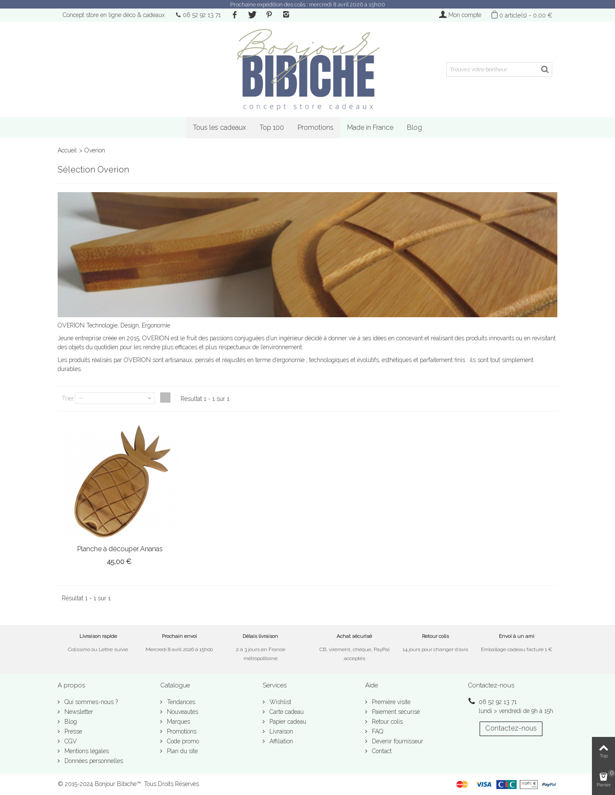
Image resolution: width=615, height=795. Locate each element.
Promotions (316, 127)
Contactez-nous (511, 728)
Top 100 (272, 127)
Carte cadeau (286, 711)
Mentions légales (86, 751)
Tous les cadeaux (219, 127)
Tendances (180, 702)
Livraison (280, 731)
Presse (72, 731)
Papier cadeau (287, 721)
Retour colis (386, 721)
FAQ (376, 731)
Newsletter (78, 711)
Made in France (370, 127)
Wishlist (279, 702)
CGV (70, 741)
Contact (381, 751)
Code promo (182, 741)
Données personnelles (93, 760)
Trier (68, 398)
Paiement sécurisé (395, 711)
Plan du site (181, 751)
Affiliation (280, 741)
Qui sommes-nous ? (90, 702)
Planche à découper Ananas (120, 549)
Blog (414, 127)
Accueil (67, 150)
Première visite (390, 702)
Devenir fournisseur (396, 741)
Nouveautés (181, 711)
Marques (177, 721)
